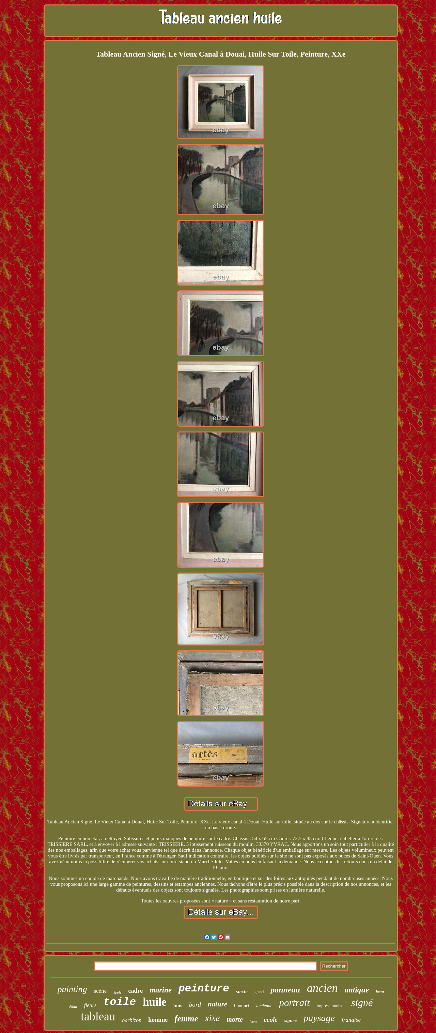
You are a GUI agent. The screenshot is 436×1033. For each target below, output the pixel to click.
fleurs (90, 1005)
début (73, 1006)
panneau (285, 989)
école (117, 992)
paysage (319, 1018)
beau (380, 991)
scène (100, 991)
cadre (135, 990)
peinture (203, 988)
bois (177, 1005)
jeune (253, 1021)
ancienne (264, 1005)
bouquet (241, 1005)
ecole (271, 1019)
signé (362, 1002)
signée (290, 1020)
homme (158, 1019)
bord (195, 1004)
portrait (294, 1002)
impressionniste (330, 1005)
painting (72, 989)
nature (217, 1004)
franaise (351, 1020)
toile (119, 1002)
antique (357, 990)
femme (186, 1018)
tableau (98, 1016)
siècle (242, 991)
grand (259, 991)
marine (161, 990)
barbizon (131, 1020)
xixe (212, 1018)
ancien (322, 988)
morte (235, 1019)
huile (155, 1002)
